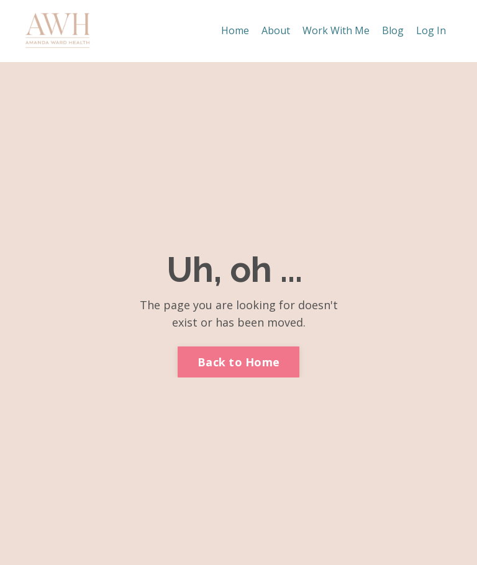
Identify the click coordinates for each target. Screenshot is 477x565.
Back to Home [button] (238, 362)
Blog (393, 30)
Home (235, 30)
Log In (431, 30)
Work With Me (336, 30)
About (275, 30)
